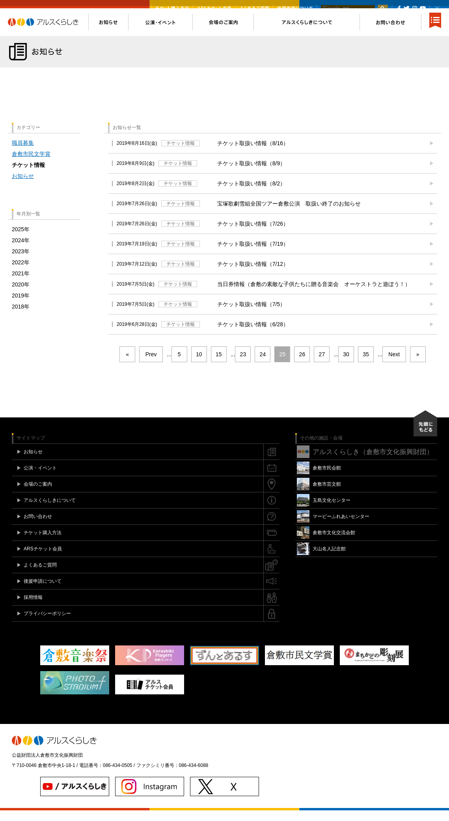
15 (219, 365)
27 (322, 365)
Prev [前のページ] (151, 365)
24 (263, 365)
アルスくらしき (48, 32)
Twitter (407, 8)
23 (243, 365)
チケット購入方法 (172, 8)
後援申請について (295, 8)
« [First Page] (127, 365)
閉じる (437, 8)
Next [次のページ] (394, 365)
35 (366, 365)
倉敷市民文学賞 (31, 164)
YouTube (423, 8)
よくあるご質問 (254, 8)
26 (302, 365)
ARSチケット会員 (214, 8)
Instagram (414, 8)
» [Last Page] (417, 365)
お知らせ (23, 186)
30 (346, 365)
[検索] (347, 8)
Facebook (399, 8)
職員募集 (23, 153)
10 (199, 365)
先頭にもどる (425, 434)
